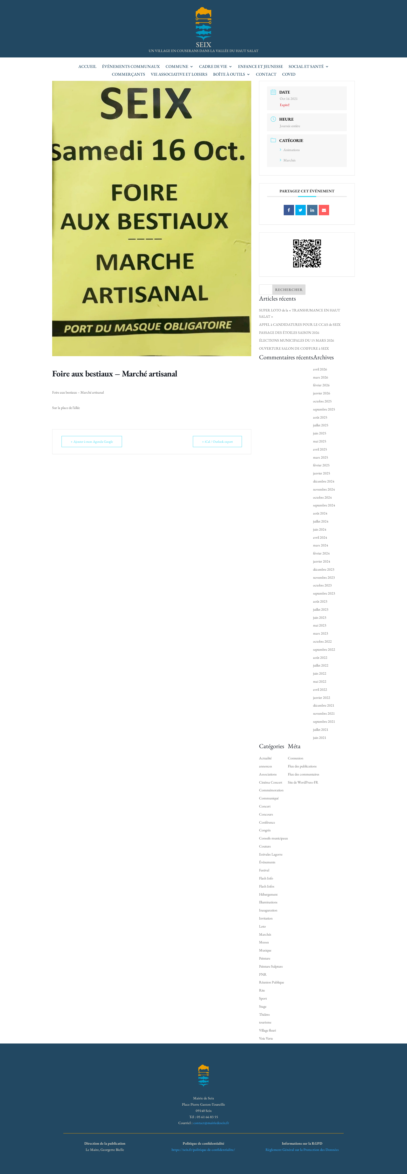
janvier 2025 (321, 473)
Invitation (266, 918)
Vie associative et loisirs (179, 75)
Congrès (265, 830)
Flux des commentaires (303, 774)
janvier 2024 (321, 561)
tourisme (265, 1022)
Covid (288, 75)
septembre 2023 (324, 593)
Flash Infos (266, 886)
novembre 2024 (324, 489)
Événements (267, 862)
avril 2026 (320, 369)
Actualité (265, 758)
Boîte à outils (229, 75)
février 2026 (321, 385)
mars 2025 (320, 457)
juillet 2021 (320, 729)
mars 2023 (320, 633)
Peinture (264, 958)
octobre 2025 (322, 401)
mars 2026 (320, 377)
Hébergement (268, 894)
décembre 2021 (323, 705)
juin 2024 (319, 529)
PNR (263, 974)
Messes (264, 942)
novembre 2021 (324, 713)
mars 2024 (320, 545)
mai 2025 (319, 441)
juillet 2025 (320, 425)
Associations (268, 774)
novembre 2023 (324, 577)
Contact (266, 75)
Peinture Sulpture (271, 966)
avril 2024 (320, 537)
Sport (263, 998)
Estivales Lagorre (270, 854)
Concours (266, 814)
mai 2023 (319, 625)
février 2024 (321, 553)
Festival (264, 870)
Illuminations (268, 902)
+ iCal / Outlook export (217, 441)
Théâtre (264, 1014)
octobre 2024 (322, 497)
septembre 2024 (324, 505)
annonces (265, 766)
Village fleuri (267, 1030)
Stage (262, 1006)
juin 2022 (319, 673)
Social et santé (306, 67)
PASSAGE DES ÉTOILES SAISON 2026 (289, 332)
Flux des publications (302, 766)
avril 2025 (320, 449)
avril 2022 (320, 689)
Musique (265, 950)
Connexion (295, 758)
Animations (290, 149)
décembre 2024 (323, 481)
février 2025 (321, 465)
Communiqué (269, 798)
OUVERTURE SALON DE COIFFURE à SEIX (294, 348)
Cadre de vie (213, 67)
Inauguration (268, 910)
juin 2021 (319, 737)
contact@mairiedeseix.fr (211, 1122)
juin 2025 (319, 433)
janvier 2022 (321, 697)
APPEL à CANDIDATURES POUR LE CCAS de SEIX (300, 324)
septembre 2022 (324, 649)
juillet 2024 (320, 521)
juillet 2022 (320, 665)
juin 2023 (319, 617)
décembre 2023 (323, 569)
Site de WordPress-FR (303, 782)
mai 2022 (319, 681)
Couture (265, 846)
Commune (177, 67)
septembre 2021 (324, 721)
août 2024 (320, 513)
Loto (262, 926)
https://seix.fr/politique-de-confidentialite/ (203, 1149)
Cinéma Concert (270, 782)
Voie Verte (266, 1038)
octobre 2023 (322, 585)
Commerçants (128, 75)
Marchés (288, 160)
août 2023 (320, 601)
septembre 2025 (324, 409)
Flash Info (266, 878)
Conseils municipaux (273, 838)
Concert (264, 806)
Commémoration (271, 790)
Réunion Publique (271, 982)
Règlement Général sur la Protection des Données (302, 1149)
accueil (87, 67)
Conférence (267, 822)
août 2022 (320, 657)
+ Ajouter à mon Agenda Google (92, 441)
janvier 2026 (321, 393)
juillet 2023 (320, 609)
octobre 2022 (322, 641)
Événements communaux (131, 67)
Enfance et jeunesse (260, 67)
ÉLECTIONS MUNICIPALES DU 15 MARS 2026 (296, 340)
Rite (262, 990)
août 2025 (320, 417)
